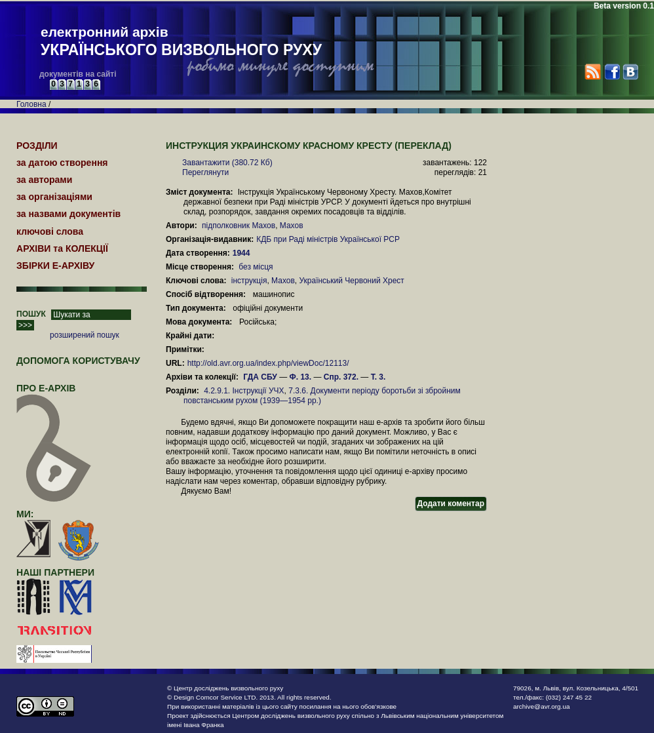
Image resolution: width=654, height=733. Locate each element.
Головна (31, 104)
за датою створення (62, 162)
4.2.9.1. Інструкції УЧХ (244, 390)
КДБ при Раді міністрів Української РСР (328, 239)
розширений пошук (84, 335)
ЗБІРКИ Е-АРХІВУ (55, 265)
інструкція (249, 280)
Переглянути (205, 172)
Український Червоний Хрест (351, 280)
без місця (256, 266)
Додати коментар (450, 503)
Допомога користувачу (78, 360)
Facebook (612, 72)
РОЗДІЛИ (37, 145)
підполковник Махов (238, 225)
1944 (242, 253)
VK (630, 72)
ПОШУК (31, 314)
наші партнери (55, 572)
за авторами (44, 179)
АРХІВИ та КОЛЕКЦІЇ (62, 248)
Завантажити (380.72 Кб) (227, 162)
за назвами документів (68, 213)
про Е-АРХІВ (54, 394)
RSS (593, 72)
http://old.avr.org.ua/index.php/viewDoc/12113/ (268, 363)
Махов (291, 225)
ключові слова (49, 231)
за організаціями (54, 196)
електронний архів (181, 42)
